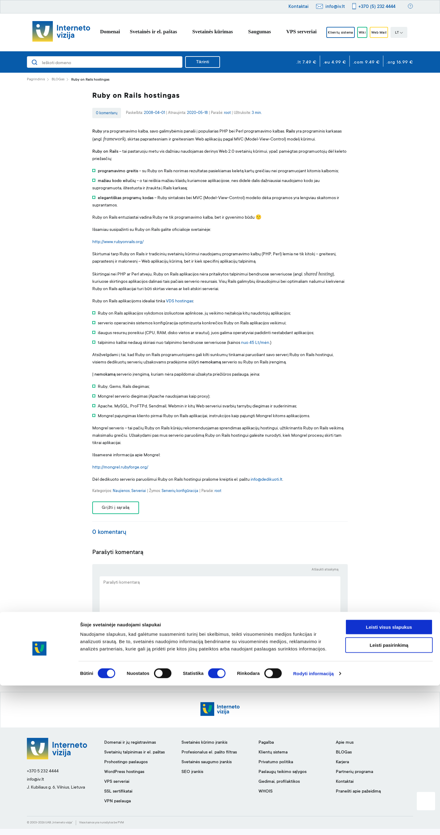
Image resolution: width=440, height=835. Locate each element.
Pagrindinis (36, 80)
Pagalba (266, 748)
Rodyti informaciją (313, 823)
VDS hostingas (179, 301)
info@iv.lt (335, 6)
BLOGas (58, 80)
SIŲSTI (220, 668)
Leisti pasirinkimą (389, 794)
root (227, 113)
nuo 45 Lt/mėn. (255, 343)
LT (409, 33)
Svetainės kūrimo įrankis (204, 748)
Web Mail (385, 33)
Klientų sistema (334, 33)
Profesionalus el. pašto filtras (209, 758)
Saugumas (249, 32)
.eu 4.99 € (334, 62)
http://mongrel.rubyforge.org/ (120, 467)
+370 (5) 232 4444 (376, 6)
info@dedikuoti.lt (266, 479)
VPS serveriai (291, 32)
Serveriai (138, 491)
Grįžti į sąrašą (120, 509)
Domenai (100, 32)
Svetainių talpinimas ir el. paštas (134, 758)
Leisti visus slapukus (389, 776)
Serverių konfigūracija (180, 491)
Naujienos (121, 491)
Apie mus (345, 748)
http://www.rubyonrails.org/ (118, 242)
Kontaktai (298, 6)
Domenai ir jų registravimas (130, 748)
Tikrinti (202, 62)
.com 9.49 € (366, 62)
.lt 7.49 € (306, 62)
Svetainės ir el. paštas (143, 32)
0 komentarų (106, 113)
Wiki (362, 33)
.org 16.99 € (400, 62)
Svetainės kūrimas (202, 32)
